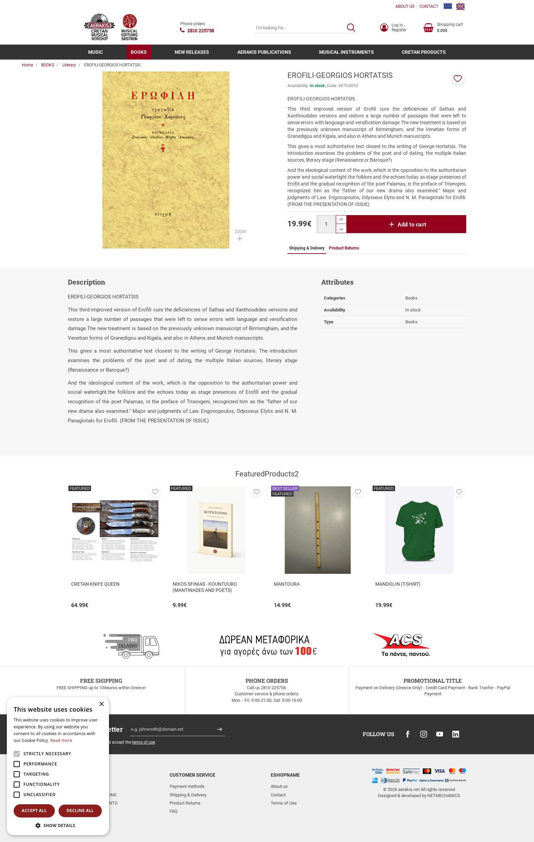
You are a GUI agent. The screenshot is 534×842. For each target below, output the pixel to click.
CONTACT (429, 6)
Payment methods (187, 786)
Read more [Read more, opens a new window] (61, 740)
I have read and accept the (119, 742)
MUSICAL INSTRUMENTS (346, 52)
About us (279, 786)
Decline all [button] (80, 810)
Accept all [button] (34, 810)
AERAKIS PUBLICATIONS (264, 52)
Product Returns (185, 803)
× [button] (101, 704)
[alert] (58, 766)
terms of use (143, 742)
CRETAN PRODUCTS (424, 52)
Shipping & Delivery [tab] (307, 248)
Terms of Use (284, 803)
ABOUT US (404, 6)
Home (27, 65)
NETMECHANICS (443, 795)
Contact (278, 794)
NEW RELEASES (192, 52)
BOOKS (139, 52)
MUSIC (95, 52)
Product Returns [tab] (344, 248)
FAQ (173, 811)
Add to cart (411, 224)
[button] (457, 77)
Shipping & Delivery (188, 794)
